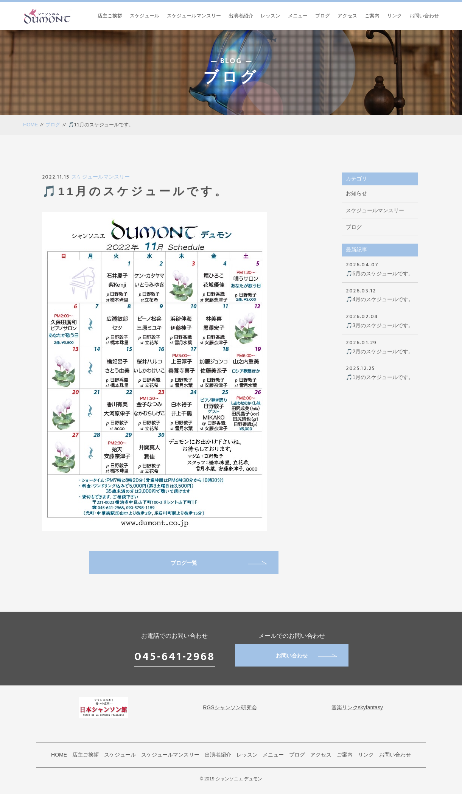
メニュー (298, 16)
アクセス (347, 16)
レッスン (270, 16)
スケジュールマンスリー (194, 16)
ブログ (322, 16)
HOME (30, 124)
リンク (394, 16)
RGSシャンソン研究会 (230, 707)
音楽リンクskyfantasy (357, 707)
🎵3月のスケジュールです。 (380, 320)
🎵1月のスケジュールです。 (380, 372)
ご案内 (372, 16)
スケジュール (144, 16)
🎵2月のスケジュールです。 (380, 346)
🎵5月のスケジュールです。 (380, 268)
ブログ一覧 (219, 563)
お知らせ (356, 193)
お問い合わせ (424, 16)
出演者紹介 (241, 16)
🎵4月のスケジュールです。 (380, 294)
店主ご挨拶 (110, 16)
